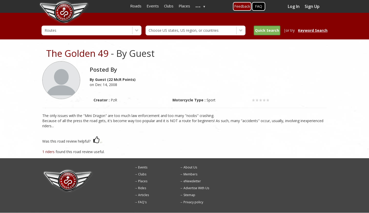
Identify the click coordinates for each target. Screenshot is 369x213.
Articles (143, 195)
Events (142, 167)
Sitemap (189, 195)
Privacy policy (193, 202)
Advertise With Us (196, 188)
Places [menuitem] (184, 5)
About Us (190, 167)
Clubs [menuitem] (168, 5)
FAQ (258, 6)
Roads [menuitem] (135, 5)
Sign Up (312, 6)
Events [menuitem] (153, 5)
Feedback (242, 6)
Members (190, 174)
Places (142, 181)
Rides (142, 188)
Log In (294, 6)
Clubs (142, 174)
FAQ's (142, 202)
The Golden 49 (77, 53)
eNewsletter (192, 181)
